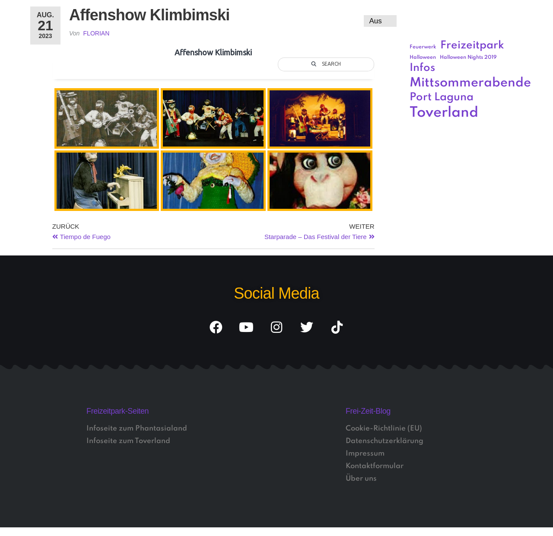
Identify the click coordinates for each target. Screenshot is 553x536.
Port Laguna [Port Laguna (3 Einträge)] (442, 97)
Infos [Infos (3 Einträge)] (422, 68)
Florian (96, 33)
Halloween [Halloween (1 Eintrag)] (423, 57)
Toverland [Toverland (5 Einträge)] (444, 113)
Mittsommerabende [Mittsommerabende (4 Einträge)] (470, 83)
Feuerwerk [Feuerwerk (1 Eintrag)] (423, 47)
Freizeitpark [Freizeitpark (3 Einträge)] (472, 45)
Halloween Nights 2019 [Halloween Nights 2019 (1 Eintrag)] (468, 57)
